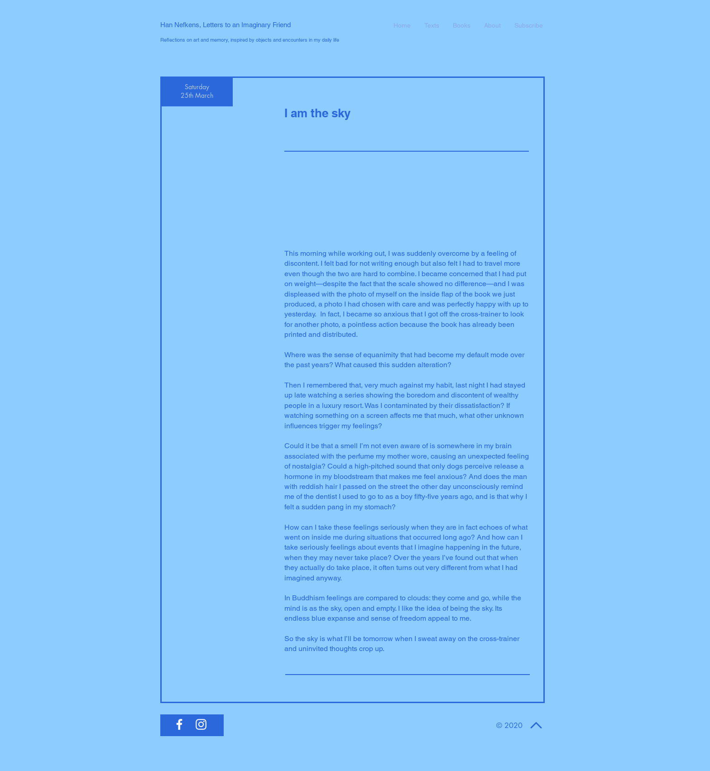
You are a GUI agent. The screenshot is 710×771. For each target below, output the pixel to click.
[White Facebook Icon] (179, 724)
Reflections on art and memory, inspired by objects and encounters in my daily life (249, 40)
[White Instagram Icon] (201, 724)
